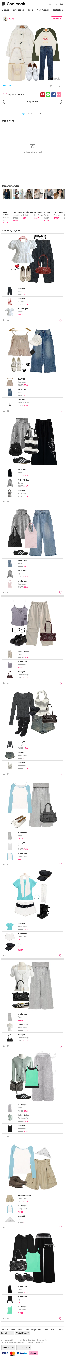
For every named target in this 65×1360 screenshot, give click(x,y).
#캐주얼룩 (7, 85)
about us (4, 1330)
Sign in (24, 113)
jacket (25, 215)
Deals (30, 10)
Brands (5, 10)
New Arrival (43, 10)
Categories (18, 10)
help (52, 1330)
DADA (11, 19)
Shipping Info (36, 1330)
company (60, 1330)
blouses (57, 215)
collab (46, 1330)
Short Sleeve (38, 215)
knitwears (6, 217)
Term (20, 1330)
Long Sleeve (17, 215)
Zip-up (46, 215)
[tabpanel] (6, 206)
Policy (27, 1330)
